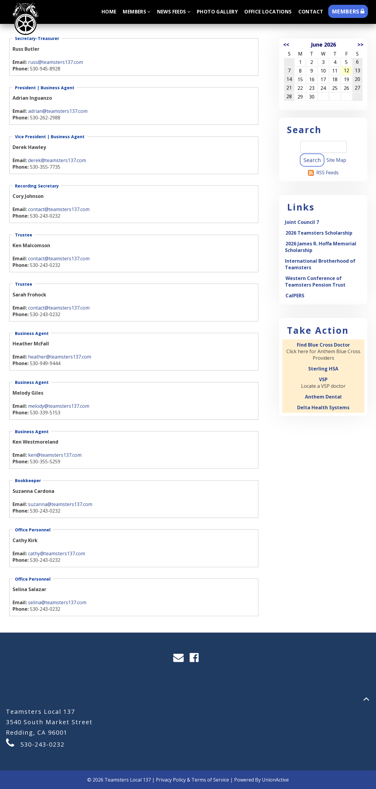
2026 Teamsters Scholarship (319, 233)
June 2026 (323, 44)
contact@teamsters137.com (59, 209)
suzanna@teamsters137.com (60, 504)
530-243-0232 (42, 744)
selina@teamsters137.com (57, 602)
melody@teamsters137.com (58, 406)
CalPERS (295, 295)
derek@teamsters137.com (57, 160)
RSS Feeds (327, 172)
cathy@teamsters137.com (56, 553)
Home (109, 11)
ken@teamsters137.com (55, 455)
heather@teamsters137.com (59, 356)
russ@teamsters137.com (55, 62)
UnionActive (275, 779)
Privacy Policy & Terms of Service (192, 779)
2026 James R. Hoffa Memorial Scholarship (320, 246)
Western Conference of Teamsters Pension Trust (315, 281)
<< (286, 44)
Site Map (336, 160)
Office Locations (267, 11)
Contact (310, 11)
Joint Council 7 (302, 222)
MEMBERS (348, 11)
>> (360, 44)
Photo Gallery (217, 11)
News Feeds (173, 11)
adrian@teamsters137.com (58, 111)
